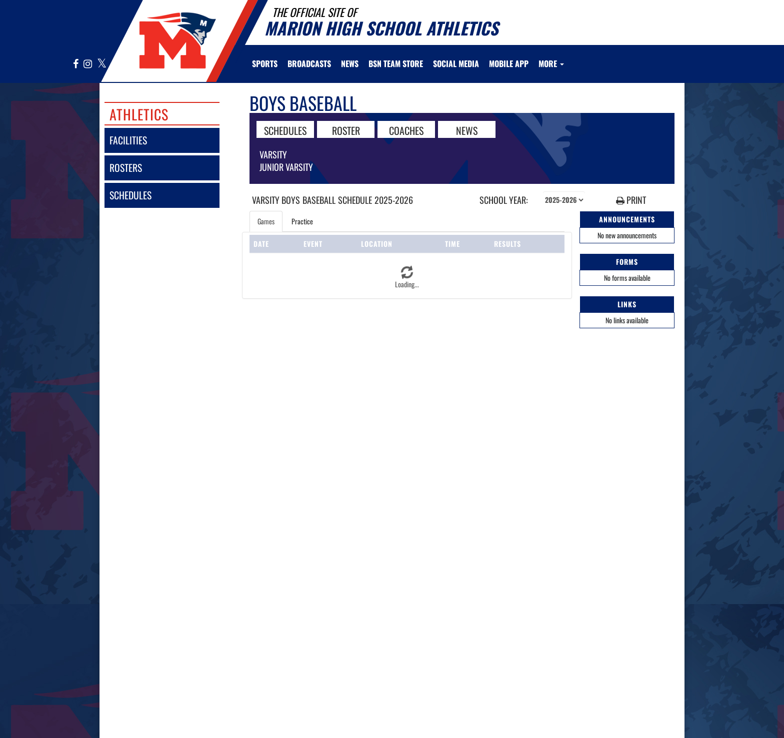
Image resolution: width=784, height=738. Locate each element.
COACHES (406, 130)
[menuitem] (309, 63)
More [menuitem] (551, 63)
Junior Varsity (286, 166)
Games (266, 221)
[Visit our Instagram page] (88, 64)
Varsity (273, 154)
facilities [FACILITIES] (128, 140)
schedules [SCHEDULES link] (131, 195)
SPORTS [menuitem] (265, 63)
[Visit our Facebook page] (76, 64)
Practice (302, 221)
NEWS (467, 130)
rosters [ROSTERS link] (126, 167)
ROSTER (346, 130)
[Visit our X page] (101, 64)
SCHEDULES (285, 130)
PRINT (631, 200)
